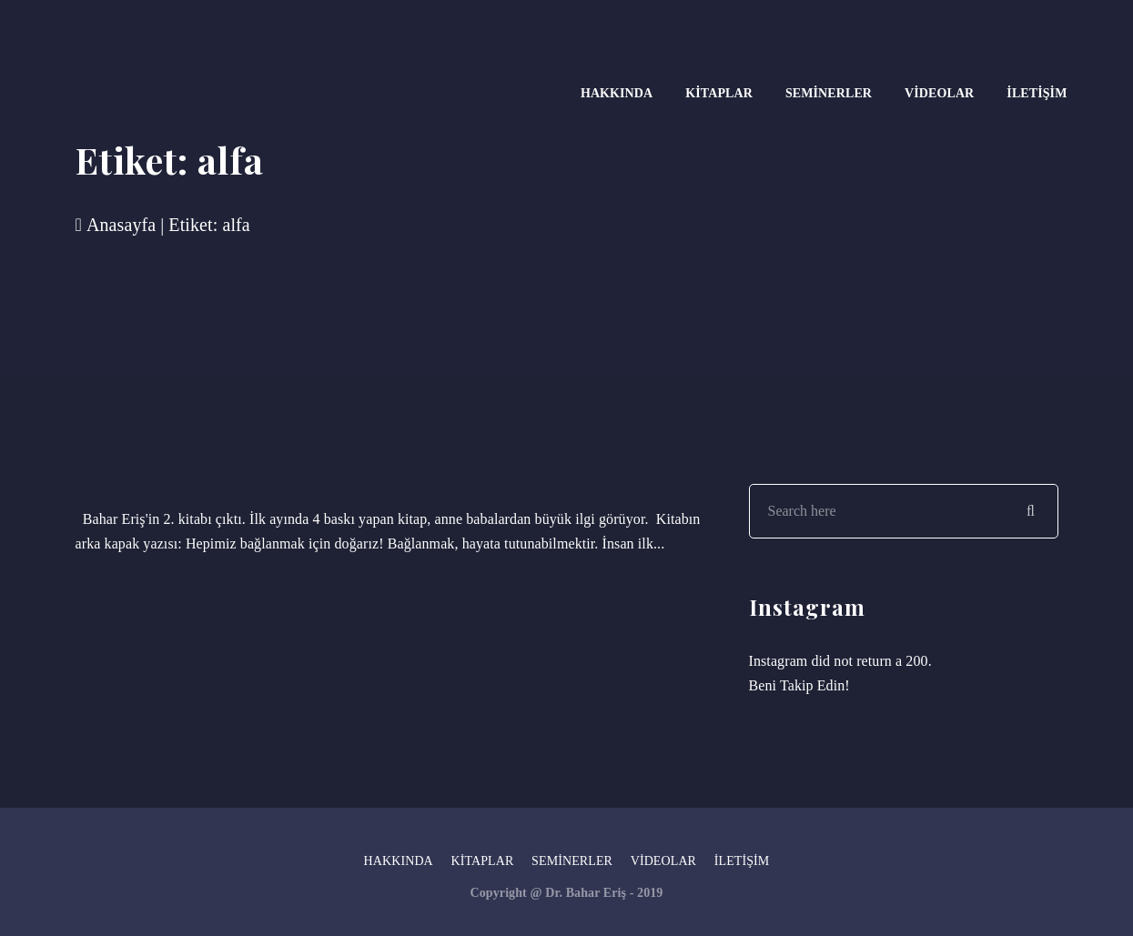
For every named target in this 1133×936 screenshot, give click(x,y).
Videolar (939, 93)
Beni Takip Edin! (799, 685)
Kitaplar (719, 93)
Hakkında (616, 93)
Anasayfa (116, 225)
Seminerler (828, 93)
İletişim (1037, 93)
